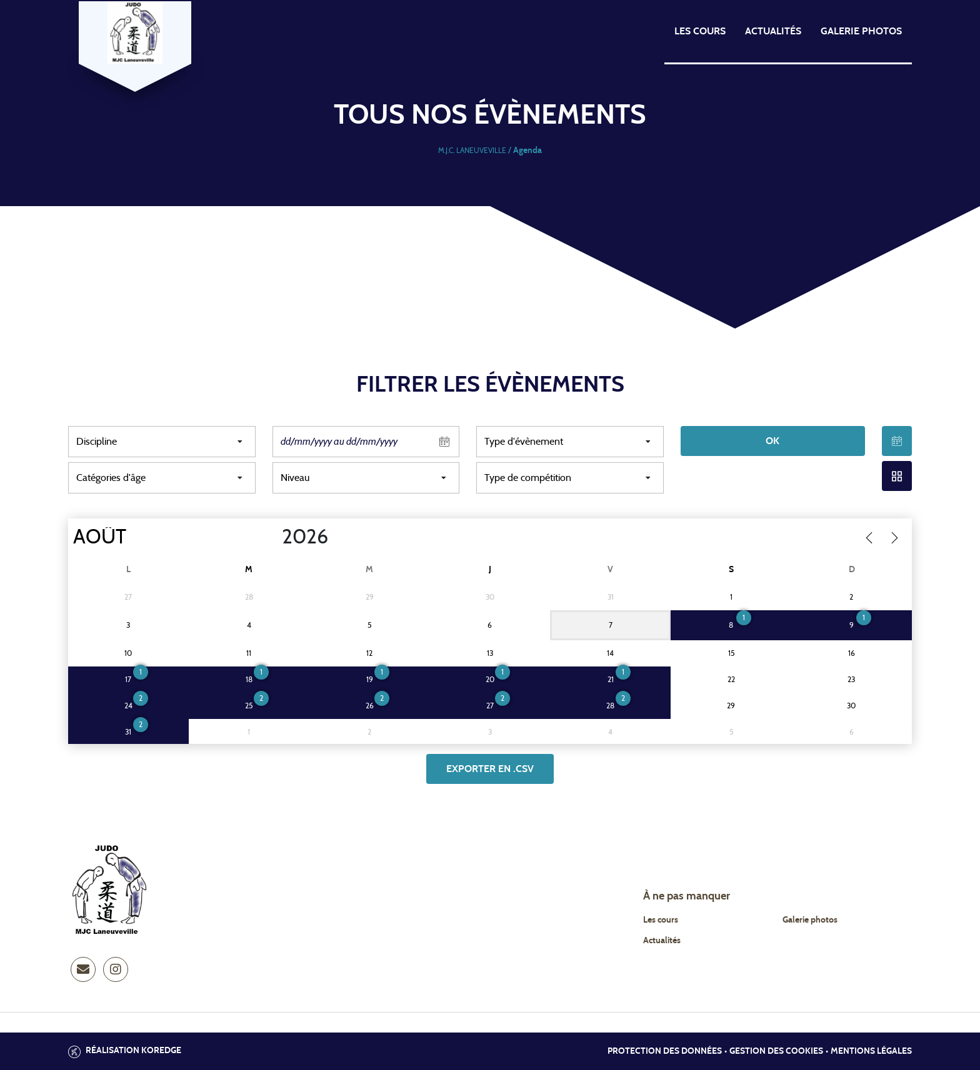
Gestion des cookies (776, 1051)
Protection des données (665, 1051)
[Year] (272, 537)
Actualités (773, 31)
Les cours (700, 31)
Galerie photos (861, 31)
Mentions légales (871, 1051)
